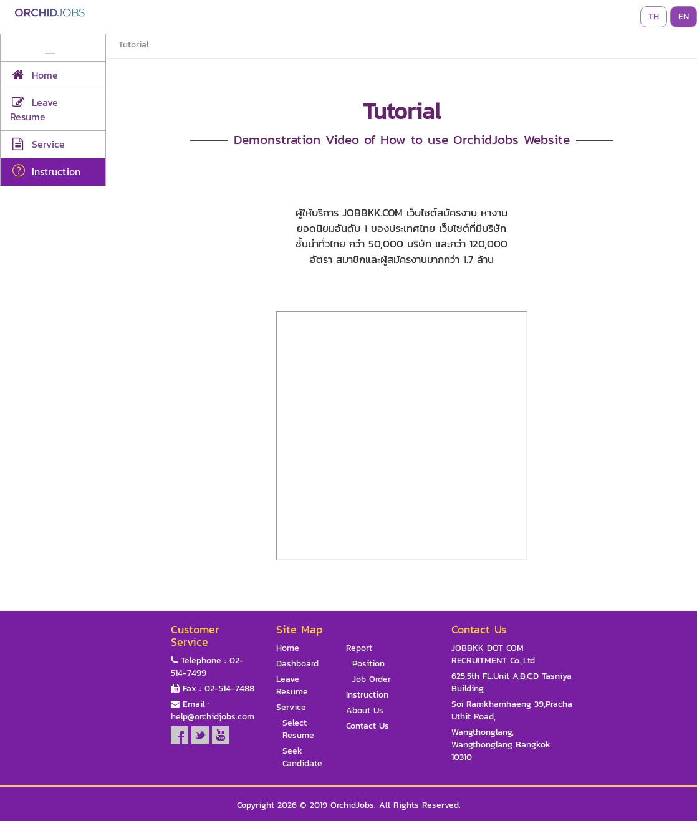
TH (653, 16)
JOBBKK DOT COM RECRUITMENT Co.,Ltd (493, 654)
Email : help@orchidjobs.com (212, 710)
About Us (364, 710)
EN (683, 16)
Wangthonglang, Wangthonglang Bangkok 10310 (500, 745)
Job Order (371, 679)
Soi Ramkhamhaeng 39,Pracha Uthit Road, (511, 710)
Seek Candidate (302, 757)
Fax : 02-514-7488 (212, 689)
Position (368, 664)
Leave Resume (292, 685)
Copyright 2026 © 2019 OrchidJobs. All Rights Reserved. (349, 805)
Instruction (367, 695)
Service (291, 707)
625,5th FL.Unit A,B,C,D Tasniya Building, (511, 682)
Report (359, 648)
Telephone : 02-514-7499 (207, 667)
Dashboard (297, 664)
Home (287, 648)
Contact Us (367, 726)
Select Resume (298, 729)
